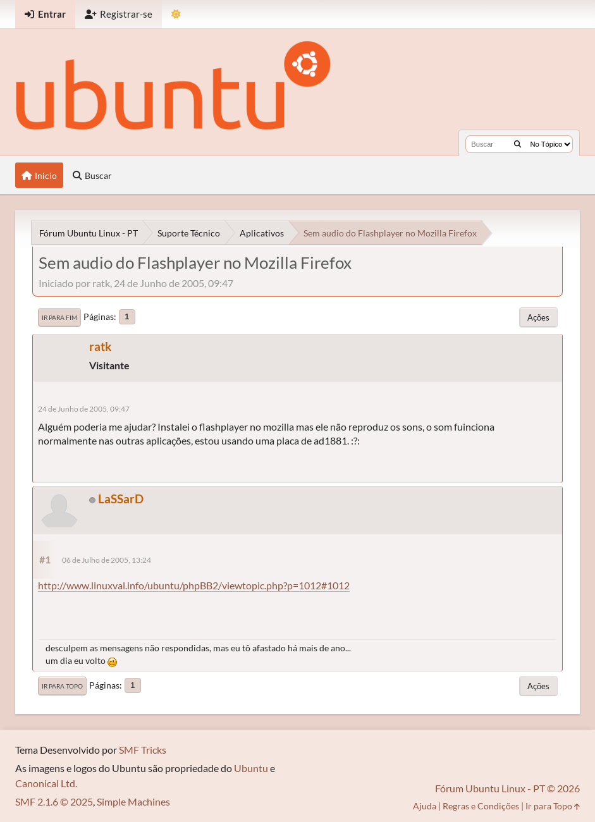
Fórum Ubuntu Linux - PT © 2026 (507, 788)
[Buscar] (517, 144)
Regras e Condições (481, 806)
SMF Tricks (142, 750)
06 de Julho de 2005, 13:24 (106, 560)
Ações (538, 317)
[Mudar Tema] (176, 14)
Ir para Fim (59, 317)
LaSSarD (121, 498)
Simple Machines (133, 801)
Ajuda (424, 806)
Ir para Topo (62, 686)
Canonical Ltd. (46, 783)
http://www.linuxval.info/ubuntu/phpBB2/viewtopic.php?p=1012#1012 (194, 585)
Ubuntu (251, 768)
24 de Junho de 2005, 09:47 (84, 409)
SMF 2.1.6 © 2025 (54, 801)
